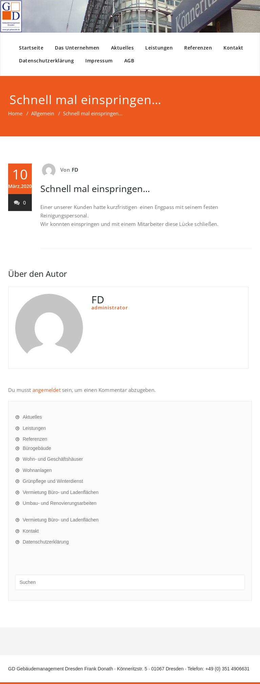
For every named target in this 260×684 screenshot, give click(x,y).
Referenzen (198, 47)
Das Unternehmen (77, 47)
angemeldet (46, 389)
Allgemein (42, 113)
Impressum (99, 60)
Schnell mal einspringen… (95, 188)
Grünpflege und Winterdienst (53, 481)
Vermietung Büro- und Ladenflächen (61, 492)
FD (75, 169)
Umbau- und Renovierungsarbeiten (59, 503)
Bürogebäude (37, 448)
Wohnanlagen (37, 470)
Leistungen (159, 47)
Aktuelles (122, 47)
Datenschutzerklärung (46, 60)
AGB (129, 60)
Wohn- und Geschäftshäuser (53, 459)
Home (15, 113)
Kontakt (233, 47)
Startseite (31, 47)
